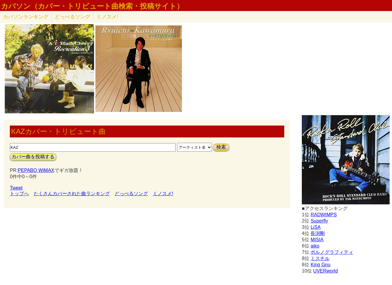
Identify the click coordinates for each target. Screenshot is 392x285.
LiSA (315, 227)
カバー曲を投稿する (33, 156)
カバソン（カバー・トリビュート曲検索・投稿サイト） (92, 6)
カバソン (26, 17)
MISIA (317, 239)
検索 (221, 147)
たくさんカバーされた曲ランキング (72, 193)
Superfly (319, 220)
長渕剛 (317, 233)
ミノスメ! (107, 17)
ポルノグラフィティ (331, 252)
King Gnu (320, 264)
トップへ (19, 193)
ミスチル (319, 258)
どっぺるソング (72, 17)
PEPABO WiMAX (36, 170)
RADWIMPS (323, 214)
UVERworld (325, 270)
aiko (314, 245)
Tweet (16, 187)
